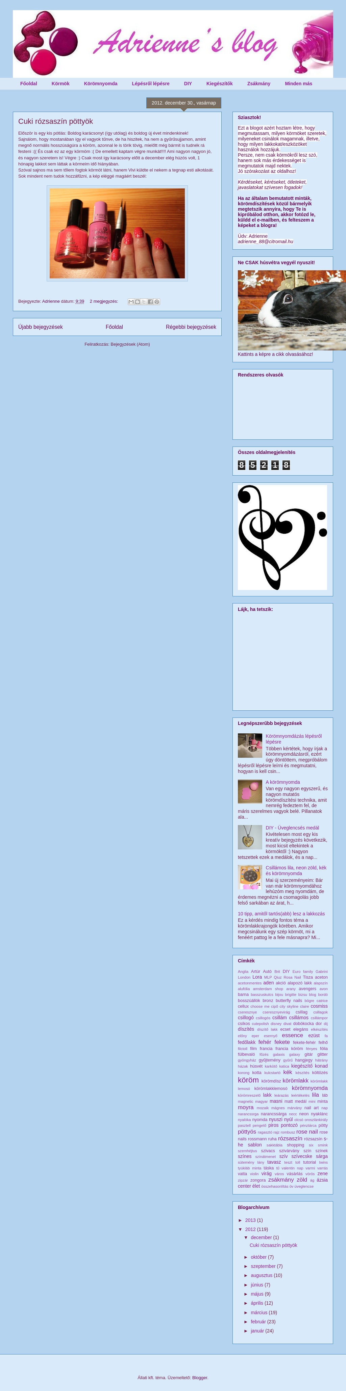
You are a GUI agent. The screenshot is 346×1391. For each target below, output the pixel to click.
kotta (256, 1072)
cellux (243, 1006)
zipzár (243, 1180)
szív (283, 1156)
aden (268, 982)
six (311, 1145)
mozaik (263, 1108)
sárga (322, 1156)
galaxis (279, 1054)
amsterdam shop (268, 989)
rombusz (288, 1132)
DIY (188, 83)
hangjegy (304, 1060)
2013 (251, 1220)
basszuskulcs (262, 995)
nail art (311, 1107)
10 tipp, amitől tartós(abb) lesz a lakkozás (281, 913)
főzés (264, 1054)
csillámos (298, 1017)
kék (287, 1072)
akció (281, 983)
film (253, 1048)
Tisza (308, 977)
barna (243, 994)
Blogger (199, 1377)
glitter (322, 1054)
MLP (268, 977)
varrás (322, 1168)
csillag (301, 1012)
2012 (251, 1229)
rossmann (257, 1139)
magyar (261, 1101)
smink (323, 1145)
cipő (274, 1006)
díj (326, 1024)
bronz (268, 1000)
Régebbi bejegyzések (191, 327)
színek (322, 1150)
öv (292, 1186)
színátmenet (265, 1157)
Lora (257, 977)
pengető (259, 1125)
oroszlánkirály (316, 1120)
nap (324, 1108)
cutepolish (260, 1024)
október (259, 1257)
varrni (310, 1168)
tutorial (309, 1162)
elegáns (300, 1029)
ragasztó (265, 1132)
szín (307, 1150)
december (262, 1237)
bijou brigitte (285, 995)
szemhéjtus (247, 1151)
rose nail (307, 1131)
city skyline (289, 1006)
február (259, 1321)
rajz (276, 1132)
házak (243, 1066)
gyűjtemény (269, 1060)
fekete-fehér (304, 1042)
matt (289, 1101)
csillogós (263, 1018)
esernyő (270, 1036)
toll (297, 1162)
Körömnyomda (101, 83)
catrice (322, 1001)
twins (323, 1162)
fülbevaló (246, 1054)
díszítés (246, 1029)
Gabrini (322, 972)
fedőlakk (246, 1042)
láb (325, 1095)
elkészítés (319, 1029)
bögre (309, 1001)
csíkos (244, 1023)
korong (243, 1073)
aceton (321, 977)
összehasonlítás (274, 1186)
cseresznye (247, 1012)
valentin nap (292, 1168)
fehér (264, 1042)
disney (276, 1024)
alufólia (244, 989)
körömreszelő (249, 1095)
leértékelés (300, 1095)
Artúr (255, 971)
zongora (258, 1180)
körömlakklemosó (271, 1088)
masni (276, 1101)
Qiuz (278, 977)
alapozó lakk (300, 983)
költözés (320, 1072)
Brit (277, 972)
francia (266, 1048)
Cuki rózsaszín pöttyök (55, 121)
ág (312, 1180)
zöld (302, 1180)
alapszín (321, 983)
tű (277, 1168)
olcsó (298, 1120)
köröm (248, 1080)
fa (326, 1036)
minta (322, 1101)
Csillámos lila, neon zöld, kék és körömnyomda (296, 870)
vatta (242, 1173)
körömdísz (271, 1081)
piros (273, 1125)
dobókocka (303, 1023)
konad (321, 1066)
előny (242, 1036)
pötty (323, 1125)
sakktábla (274, 1145)
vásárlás (295, 1173)
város (279, 1174)
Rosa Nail (292, 977)
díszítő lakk (267, 1029)
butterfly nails (289, 1000)
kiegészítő (302, 1066)
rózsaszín (290, 1138)
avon (324, 989)
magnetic (245, 1101)
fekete (282, 1042)
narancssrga (248, 1114)
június (257, 1284)
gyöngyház (247, 1060)
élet (256, 1186)
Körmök (61, 83)
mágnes (278, 1108)
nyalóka (244, 1120)
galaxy (294, 1054)
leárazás (281, 1095)
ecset (285, 1029)
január (258, 1330)
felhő (323, 1042)
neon (303, 1114)
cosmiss (319, 1006)
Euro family (303, 972)
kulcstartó (272, 1073)
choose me (259, 1006)
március (260, 1312)
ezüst (314, 1035)
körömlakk (295, 1080)
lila (315, 1095)
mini (312, 1101)
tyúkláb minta (250, 1168)
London (244, 977)
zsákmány (281, 1180)
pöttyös (247, 1131)
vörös (310, 1174)
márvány (294, 1108)
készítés (303, 1073)
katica (284, 1066)
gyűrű (288, 1060)
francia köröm (289, 1048)
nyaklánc (319, 1114)
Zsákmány (258, 83)
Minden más (298, 83)
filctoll (242, 1049)
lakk (267, 1095)
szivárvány (289, 1150)
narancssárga (274, 1114)
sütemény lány (251, 1162)
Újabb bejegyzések (40, 327)
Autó (267, 971)
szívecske (302, 1156)
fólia (324, 1048)
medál (300, 1101)
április (257, 1303)
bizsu (302, 995)
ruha (272, 1139)
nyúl (288, 1119)
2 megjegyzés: (104, 301)
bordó (323, 995)
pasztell (244, 1125)
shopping (295, 1145)
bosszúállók (249, 1000)
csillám (279, 1017)
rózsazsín (313, 1139)
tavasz (274, 1162)
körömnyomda (310, 1088)
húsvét (256, 1066)
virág (267, 1173)
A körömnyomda (283, 782)
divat (287, 1024)
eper (255, 1036)
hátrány (321, 1060)
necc (293, 1114)
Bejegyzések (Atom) (130, 344)
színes (244, 1156)
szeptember (264, 1266)
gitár (308, 1054)
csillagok (320, 1012)
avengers (307, 988)
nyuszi (275, 1119)
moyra (246, 1107)
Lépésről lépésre (150, 83)
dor (319, 1023)
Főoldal (28, 83)
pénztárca (308, 1125)
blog (312, 995)
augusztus (262, 1275)
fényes (311, 1049)
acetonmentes (250, 983)
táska (269, 1168)
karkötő (271, 1066)
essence (292, 1035)
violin (254, 1174)
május (258, 1294)
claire (304, 1006)
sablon (255, 1144)
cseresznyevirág (276, 1012)
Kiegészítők (219, 83)
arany (291, 989)
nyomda (260, 1119)
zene (323, 1173)
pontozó (289, 1125)
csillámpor (319, 1018)
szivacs (268, 1150)
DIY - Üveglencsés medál (292, 827)
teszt (288, 1162)
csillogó (246, 1017)
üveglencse (304, 1186)
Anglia (243, 972)
